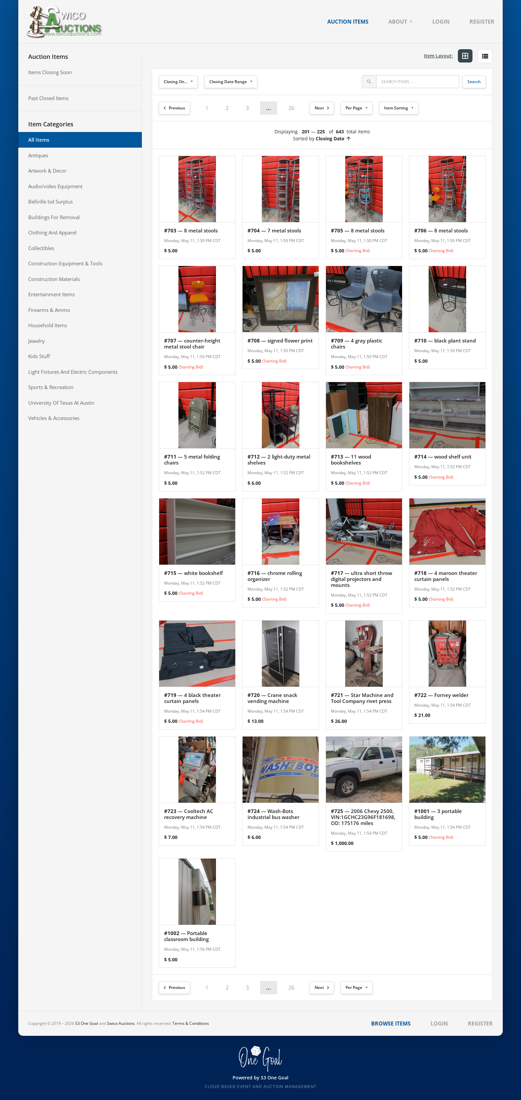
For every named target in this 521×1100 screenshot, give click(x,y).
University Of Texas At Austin (61, 402)
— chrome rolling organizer (275, 576)
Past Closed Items (48, 98)
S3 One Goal (86, 1023)
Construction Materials (54, 279)
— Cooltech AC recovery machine (188, 814)
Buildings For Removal (54, 217)
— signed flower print (280, 340)
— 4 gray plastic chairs (356, 343)
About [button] (397, 21)
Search (474, 81)
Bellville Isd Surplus (50, 201)
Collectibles (41, 248)
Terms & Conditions (190, 1023)
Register (481, 21)
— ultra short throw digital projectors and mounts (361, 579)
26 (291, 108)
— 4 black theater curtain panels (192, 698)
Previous (173, 108)
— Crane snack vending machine (272, 698)
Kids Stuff (39, 356)
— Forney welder (441, 695)
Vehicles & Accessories (53, 418)
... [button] (268, 108)
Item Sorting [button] (396, 108)
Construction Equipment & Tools (65, 263)
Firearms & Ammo (49, 310)
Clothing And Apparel (52, 232)
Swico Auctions (121, 1023)
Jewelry (36, 341)
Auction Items (347, 21)
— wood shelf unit (442, 456)
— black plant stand (445, 340)
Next (323, 108)
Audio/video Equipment (55, 186)
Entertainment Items (51, 294)
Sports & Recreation (50, 387)
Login (441, 21)
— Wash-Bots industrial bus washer (273, 814)
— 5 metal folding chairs (192, 459)
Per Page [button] (354, 108)
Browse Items (391, 1023)
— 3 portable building (438, 814)
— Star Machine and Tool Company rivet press (362, 698)
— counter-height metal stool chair (192, 343)
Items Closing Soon (50, 72)
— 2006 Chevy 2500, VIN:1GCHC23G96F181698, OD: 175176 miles (363, 817)
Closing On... (175, 81)
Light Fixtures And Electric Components (73, 371)
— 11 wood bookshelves (351, 459)
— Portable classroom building (186, 936)
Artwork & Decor (47, 170)
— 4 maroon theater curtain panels (445, 576)
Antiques (38, 155)
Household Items (47, 325)
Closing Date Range (228, 81)
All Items (38, 139)
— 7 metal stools (274, 230)
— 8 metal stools (191, 230)
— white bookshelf (193, 573)
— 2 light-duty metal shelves (279, 459)
